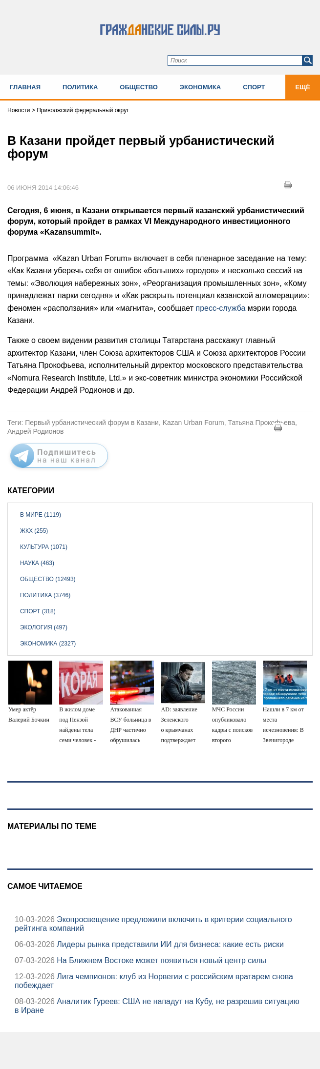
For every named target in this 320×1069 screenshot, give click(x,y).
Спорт (254, 87)
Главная (25, 87)
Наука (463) (37, 563)
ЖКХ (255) (34, 530)
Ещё (302, 87)
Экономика (200, 87)
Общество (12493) (48, 579)
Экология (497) (43, 627)
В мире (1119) (40, 514)
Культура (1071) (43, 547)
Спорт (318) (38, 611)
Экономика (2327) (48, 643)
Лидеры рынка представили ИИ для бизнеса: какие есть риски (169, 944)
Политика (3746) (45, 595)
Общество (139, 87)
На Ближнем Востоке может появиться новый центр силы (160, 960)
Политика (80, 87)
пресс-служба (221, 308)
